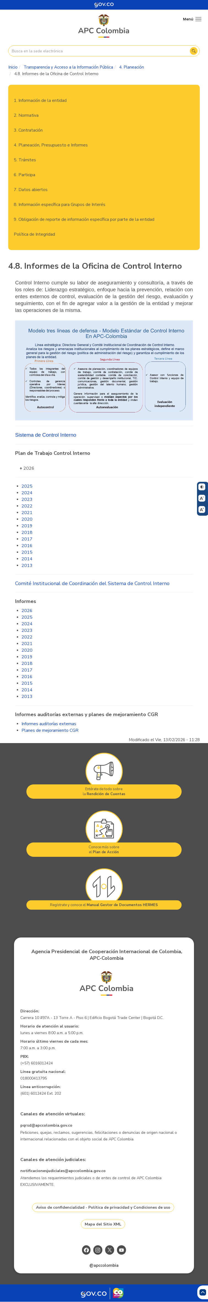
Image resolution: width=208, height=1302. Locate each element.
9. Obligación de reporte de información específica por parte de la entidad (84, 219)
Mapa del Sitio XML (103, 1224)
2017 (26, 539)
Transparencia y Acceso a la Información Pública (68, 67)
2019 (26, 526)
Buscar (193, 50)
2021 (26, 513)
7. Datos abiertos (31, 190)
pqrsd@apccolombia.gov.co (46, 1125)
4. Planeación (131, 67)
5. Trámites (25, 160)
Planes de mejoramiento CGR (49, 730)
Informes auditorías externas (48, 724)
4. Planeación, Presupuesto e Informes (51, 145)
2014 (26, 559)
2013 (26, 565)
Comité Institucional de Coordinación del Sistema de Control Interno (92, 583)
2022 (26, 506)
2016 (26, 546)
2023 (26, 499)
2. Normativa (26, 115)
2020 (26, 519)
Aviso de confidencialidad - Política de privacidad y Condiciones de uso (103, 1207)
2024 (26, 493)
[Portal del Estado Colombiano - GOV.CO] (104, 5)
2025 (26, 486)
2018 (26, 532)
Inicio (13, 67)
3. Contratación (28, 130)
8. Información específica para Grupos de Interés (59, 205)
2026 (28, 468)
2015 (26, 552)
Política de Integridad (34, 234)
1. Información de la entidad (40, 100)
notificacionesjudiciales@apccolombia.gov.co (63, 1170)
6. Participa (24, 175)
